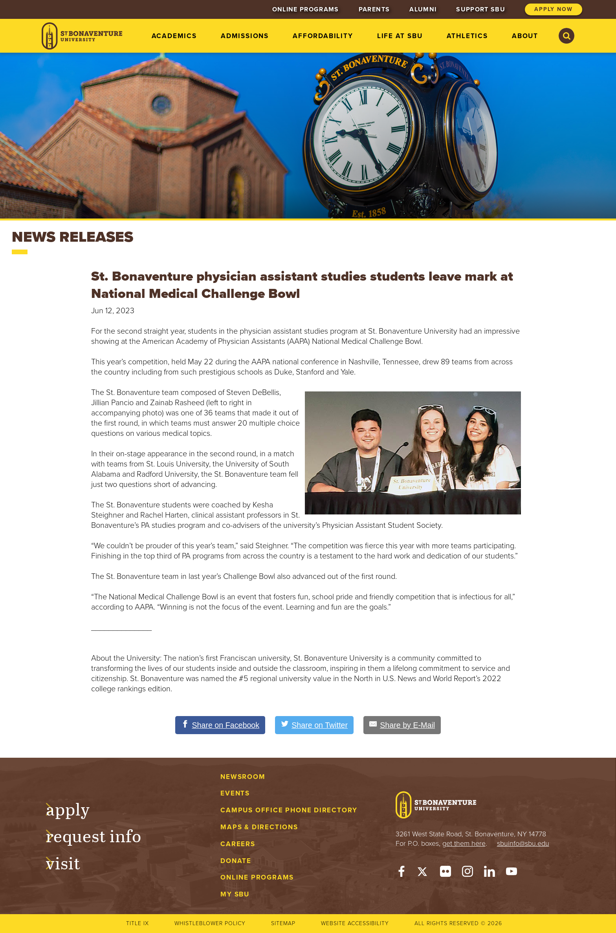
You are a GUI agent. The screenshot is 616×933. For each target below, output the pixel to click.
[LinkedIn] (489, 873)
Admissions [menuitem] (245, 36)
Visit (71, 862)
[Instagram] (467, 873)
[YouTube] (511, 873)
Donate (235, 861)
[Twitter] (423, 873)
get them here (464, 843)
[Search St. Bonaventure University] (566, 36)
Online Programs (257, 878)
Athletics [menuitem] (467, 36)
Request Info (101, 835)
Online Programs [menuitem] (305, 9)
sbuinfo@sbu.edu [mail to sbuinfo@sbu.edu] (523, 843)
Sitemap (283, 923)
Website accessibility (355, 923)
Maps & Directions (259, 827)
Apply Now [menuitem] (553, 9)
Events (235, 794)
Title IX (137, 923)
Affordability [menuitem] (323, 36)
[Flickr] (445, 873)
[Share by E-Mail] (403, 725)
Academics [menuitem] (174, 36)
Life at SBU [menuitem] (400, 36)
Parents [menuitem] (374, 9)
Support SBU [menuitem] (480, 9)
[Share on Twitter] (314, 725)
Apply (75, 808)
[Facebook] (401, 873)
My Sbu (234, 895)
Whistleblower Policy (210, 923)
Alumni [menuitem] (422, 9)
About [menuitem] (525, 36)
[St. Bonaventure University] (82, 36)
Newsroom (242, 777)
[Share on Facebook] (219, 725)
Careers (237, 844)
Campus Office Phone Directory (289, 810)
